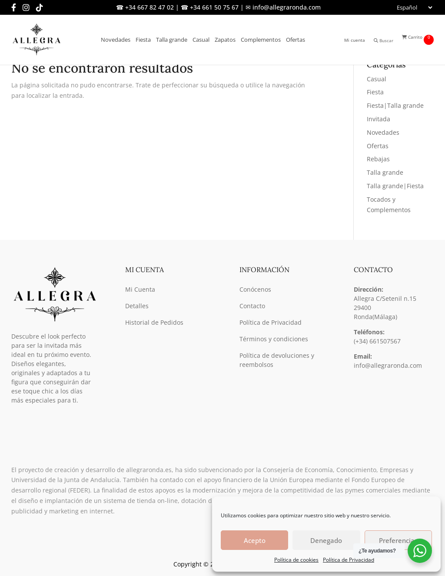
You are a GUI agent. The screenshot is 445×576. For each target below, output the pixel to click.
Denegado (326, 540)
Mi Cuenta (140, 289)
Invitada (378, 119)
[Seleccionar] (414, 7)
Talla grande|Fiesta (395, 186)
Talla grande (385, 172)
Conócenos (255, 289)
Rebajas (378, 159)
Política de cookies (296, 559)
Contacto (252, 306)
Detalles (137, 306)
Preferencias (398, 540)
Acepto (255, 540)
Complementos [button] (261, 39)
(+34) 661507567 (377, 341)
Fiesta (375, 92)
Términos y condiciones (273, 339)
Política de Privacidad (348, 559)
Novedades (115, 39)
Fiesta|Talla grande (395, 105)
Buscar (383, 40)
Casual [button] (201, 39)
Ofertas (295, 39)
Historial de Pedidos (154, 322)
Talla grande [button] (171, 39)
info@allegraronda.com (388, 365)
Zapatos (225, 39)
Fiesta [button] (143, 39)
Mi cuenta (354, 40)
